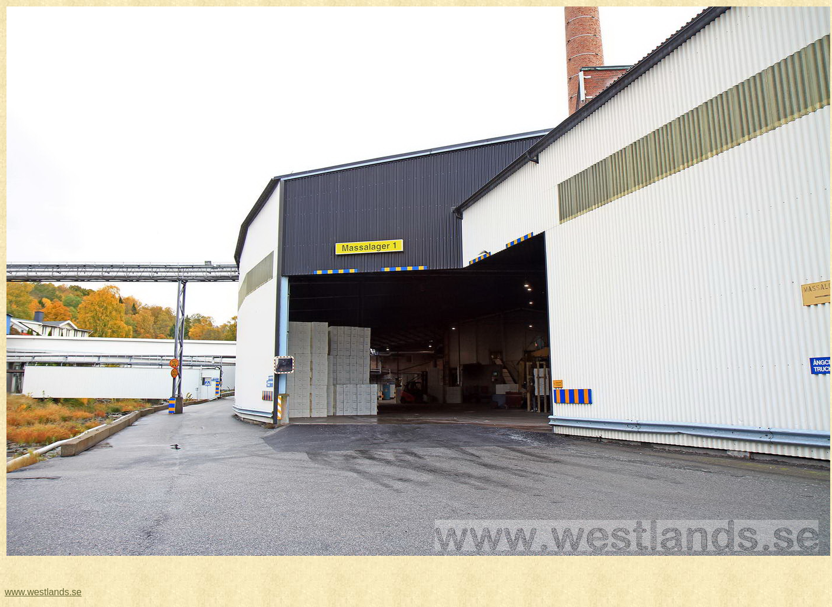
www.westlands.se (43, 592)
